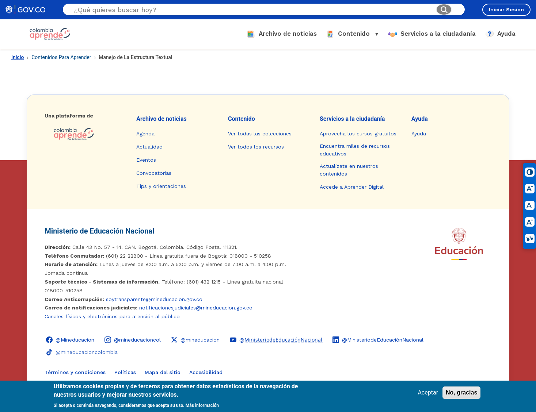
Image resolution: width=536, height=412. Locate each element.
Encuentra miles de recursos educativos (355, 150)
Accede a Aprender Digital (352, 187)
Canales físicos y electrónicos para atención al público (112, 316)
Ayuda (419, 118)
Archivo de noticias (161, 118)
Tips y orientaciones (161, 186)
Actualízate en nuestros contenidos (349, 170)
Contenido (241, 118)
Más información (202, 405)
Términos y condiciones (75, 372)
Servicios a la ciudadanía (352, 118)
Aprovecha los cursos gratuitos (358, 133)
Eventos (146, 160)
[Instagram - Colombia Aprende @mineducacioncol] (132, 340)
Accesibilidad (206, 372)
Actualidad (149, 147)
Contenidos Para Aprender (61, 57)
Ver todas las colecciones (260, 133)
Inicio (17, 57)
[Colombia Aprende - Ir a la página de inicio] (85, 134)
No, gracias (461, 392)
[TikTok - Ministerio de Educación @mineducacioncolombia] (82, 352)
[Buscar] (444, 9)
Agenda (145, 133)
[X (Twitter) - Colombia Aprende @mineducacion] (195, 340)
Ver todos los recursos (256, 147)
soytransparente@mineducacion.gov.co (154, 299)
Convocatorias (153, 173)
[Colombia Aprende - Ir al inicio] (49, 34)
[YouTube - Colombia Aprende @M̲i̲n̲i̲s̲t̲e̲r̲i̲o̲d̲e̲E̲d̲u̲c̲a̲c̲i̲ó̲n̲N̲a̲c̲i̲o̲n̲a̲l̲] (276, 340)
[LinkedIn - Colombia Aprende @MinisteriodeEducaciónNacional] (378, 340)
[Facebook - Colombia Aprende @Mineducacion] (70, 340)
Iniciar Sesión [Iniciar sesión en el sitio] (506, 9)
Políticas (125, 372)
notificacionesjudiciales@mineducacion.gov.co (195, 308)
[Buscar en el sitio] (252, 10)
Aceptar (428, 392)
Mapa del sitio (162, 372)
